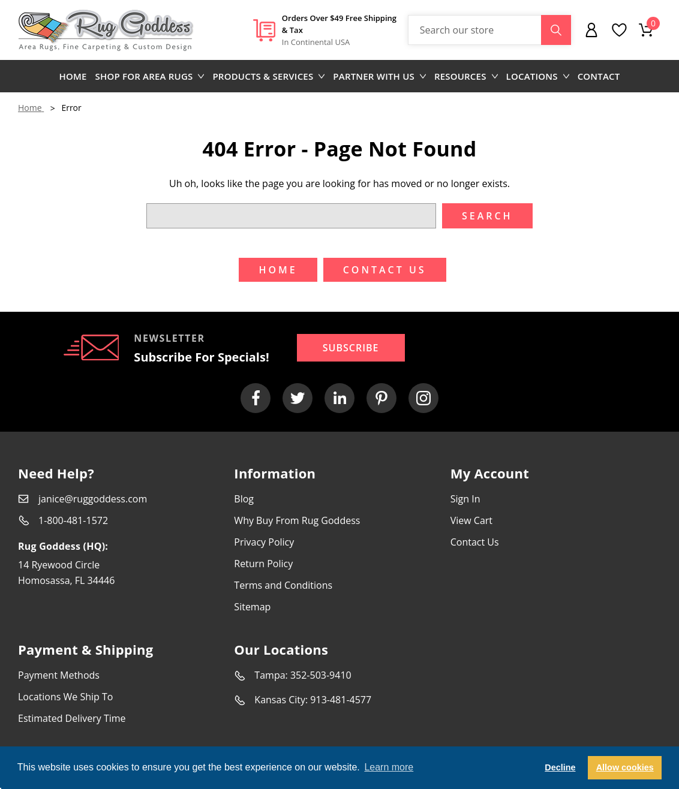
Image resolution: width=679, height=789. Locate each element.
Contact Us (474, 542)
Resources (466, 76)
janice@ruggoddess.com (92, 498)
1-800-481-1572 (73, 520)
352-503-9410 (320, 675)
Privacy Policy (264, 542)
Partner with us (379, 76)
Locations (537, 76)
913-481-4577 (340, 699)
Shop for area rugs (150, 76)
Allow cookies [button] (625, 767)
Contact (599, 76)
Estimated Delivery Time (72, 718)
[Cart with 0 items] (646, 30)
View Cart (471, 520)
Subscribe (351, 347)
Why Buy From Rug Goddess (297, 520)
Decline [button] (560, 767)
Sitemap (252, 606)
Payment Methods (59, 675)
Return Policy (263, 563)
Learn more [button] (388, 767)
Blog (244, 498)
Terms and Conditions (283, 585)
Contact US (384, 269)
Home (73, 76)
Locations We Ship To (65, 696)
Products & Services (268, 76)
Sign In (465, 498)
